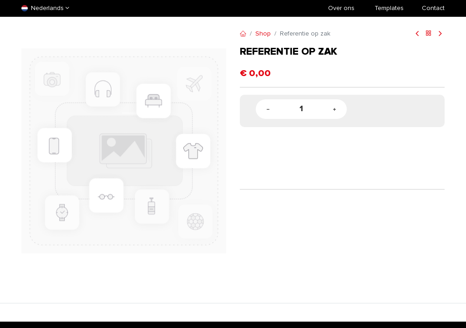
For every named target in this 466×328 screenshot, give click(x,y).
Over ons (341, 8)
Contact (433, 8)
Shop (263, 33)
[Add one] (334, 109)
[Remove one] (268, 109)
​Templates (389, 8)
